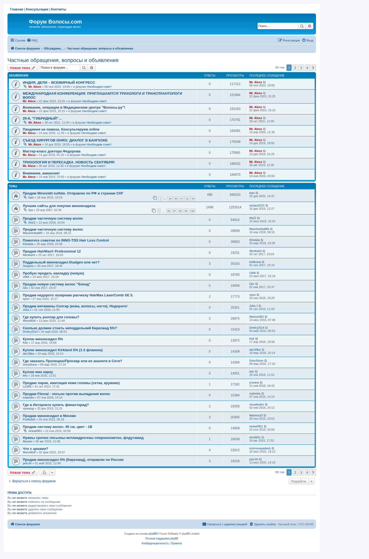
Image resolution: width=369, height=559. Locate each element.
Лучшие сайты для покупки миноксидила (59, 206)
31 (181, 198)
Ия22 (31, 222)
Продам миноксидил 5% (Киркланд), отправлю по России (73, 460)
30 (176, 198)
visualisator (256, 404)
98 (180, 211)
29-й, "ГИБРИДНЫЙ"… (42, 118)
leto (25, 375)
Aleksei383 (256, 316)
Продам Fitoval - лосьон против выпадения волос (66, 394)
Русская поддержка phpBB (161, 538)
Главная (16, 9)
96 (168, 211)
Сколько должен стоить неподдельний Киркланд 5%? (70, 328)
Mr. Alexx (34, 86)
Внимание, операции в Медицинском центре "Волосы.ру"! (74, 107)
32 (187, 198)
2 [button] (295, 67)
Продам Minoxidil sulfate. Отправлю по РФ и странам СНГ (73, 193)
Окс (25, 287)
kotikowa (255, 261)
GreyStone (30, 364)
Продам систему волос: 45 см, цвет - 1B (57, 427)
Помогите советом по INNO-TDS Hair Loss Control (66, 240)
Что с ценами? (35, 449)
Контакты (58, 9)
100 (192, 211)
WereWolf (29, 320)
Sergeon (28, 265)
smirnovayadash (260, 448)
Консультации (37, 9)
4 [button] (307, 67)
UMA (26, 276)
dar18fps (28, 353)
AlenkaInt (29, 254)
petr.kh (27, 463)
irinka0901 (35, 430)
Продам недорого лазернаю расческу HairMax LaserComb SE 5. (78, 295)
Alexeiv (27, 441)
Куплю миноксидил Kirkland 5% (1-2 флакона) (63, 350)
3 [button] (301, 67)
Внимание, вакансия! (41, 173)
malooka (28, 397)
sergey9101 (257, 205)
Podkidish (29, 419)
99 (186, 211)
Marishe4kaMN (33, 233)
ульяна (254, 382)
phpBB (153, 533)
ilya (30, 210)
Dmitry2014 (30, 331)
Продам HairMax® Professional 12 (52, 251)
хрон (26, 298)
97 (174, 211)
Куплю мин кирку (38, 372)
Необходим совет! (99, 86)
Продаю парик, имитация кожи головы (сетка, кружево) (71, 383)
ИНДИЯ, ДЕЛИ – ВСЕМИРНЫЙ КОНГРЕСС (59, 83)
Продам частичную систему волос (53, 218)
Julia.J (27, 309)
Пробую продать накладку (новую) (53, 273)
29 (170, 198)
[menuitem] (32, 40)
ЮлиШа (28, 244)
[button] (313, 67)
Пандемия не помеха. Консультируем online (61, 129)
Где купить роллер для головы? (51, 317)
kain (31, 197)
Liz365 (27, 386)
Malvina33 (256, 415)
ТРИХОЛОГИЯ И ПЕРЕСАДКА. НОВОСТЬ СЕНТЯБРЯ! (69, 162)
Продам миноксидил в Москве (49, 416)
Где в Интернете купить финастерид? (56, 405)
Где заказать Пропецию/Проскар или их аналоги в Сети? (72, 361)
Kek (25, 342)
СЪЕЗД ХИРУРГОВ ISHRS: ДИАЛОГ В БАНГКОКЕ (65, 140)
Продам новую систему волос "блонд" (57, 284)
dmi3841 (255, 437)
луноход (28, 408)
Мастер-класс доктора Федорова (52, 151)
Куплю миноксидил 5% (43, 339)
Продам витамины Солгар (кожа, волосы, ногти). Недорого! (75, 306)
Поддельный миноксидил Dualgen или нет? (61, 262)
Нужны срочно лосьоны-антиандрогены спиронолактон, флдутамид (83, 438)
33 (193, 198)
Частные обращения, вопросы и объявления (63, 60)
